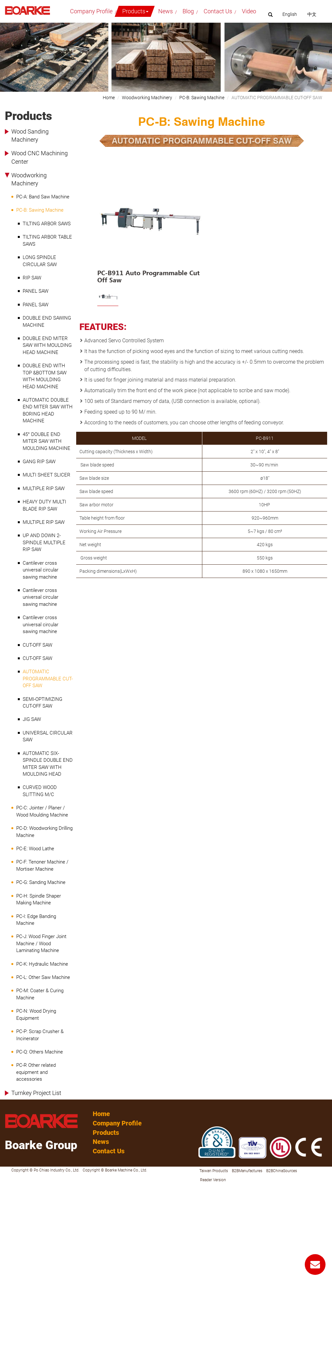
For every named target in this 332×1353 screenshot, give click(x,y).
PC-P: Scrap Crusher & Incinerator (40, 1035)
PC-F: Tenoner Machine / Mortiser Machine (42, 865)
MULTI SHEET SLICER (46, 475)
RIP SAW (32, 278)
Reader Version (213, 1180)
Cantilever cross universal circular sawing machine (40, 570)
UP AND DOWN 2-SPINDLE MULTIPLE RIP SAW (44, 542)
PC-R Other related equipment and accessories (36, 1072)
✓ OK (162, 1349)
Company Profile (91, 11)
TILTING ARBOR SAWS (47, 224)
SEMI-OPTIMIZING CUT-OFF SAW (42, 702)
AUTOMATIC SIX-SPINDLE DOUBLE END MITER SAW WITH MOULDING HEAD (48, 763)
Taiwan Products (213, 1171)
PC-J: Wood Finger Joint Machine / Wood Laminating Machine (41, 943)
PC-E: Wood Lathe (35, 849)
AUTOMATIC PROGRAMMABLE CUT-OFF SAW (48, 678)
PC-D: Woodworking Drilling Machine (44, 831)
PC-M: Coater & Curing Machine (40, 994)
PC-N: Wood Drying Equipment (36, 1014)
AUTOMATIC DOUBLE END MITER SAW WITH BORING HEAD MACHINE (48, 410)
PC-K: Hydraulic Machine (42, 964)
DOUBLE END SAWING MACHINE (47, 321)
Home (109, 97)
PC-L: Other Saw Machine (43, 977)
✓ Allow (8, 1200)
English (289, 14)
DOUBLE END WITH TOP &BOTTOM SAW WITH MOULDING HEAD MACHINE (44, 376)
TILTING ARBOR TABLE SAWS (47, 240)
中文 (311, 14)
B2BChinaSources (281, 1171)
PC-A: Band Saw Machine (42, 197)
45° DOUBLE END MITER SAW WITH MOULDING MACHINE (46, 441)
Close (5, 1187)
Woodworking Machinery (29, 179)
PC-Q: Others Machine (39, 1052)
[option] (149, 226)
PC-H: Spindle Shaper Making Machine (38, 899)
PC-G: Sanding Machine (40, 882)
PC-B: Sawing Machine (40, 210)
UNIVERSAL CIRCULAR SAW (48, 736)
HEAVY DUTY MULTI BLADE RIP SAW (44, 505)
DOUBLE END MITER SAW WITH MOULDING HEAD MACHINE (47, 345)
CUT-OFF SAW (37, 645)
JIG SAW (32, 719)
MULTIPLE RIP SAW (44, 488)
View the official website (51, 1246)
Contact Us (218, 11)
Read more (13, 1246)
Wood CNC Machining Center (39, 157)
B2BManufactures (247, 1171)
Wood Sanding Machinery (30, 135)
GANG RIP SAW (39, 462)
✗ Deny (7, 1207)
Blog (188, 11)
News (165, 11)
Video (249, 11)
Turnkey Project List (36, 1092)
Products (135, 11)
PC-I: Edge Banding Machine (36, 919)
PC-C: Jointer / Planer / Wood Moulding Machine (42, 811)
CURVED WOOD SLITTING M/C (40, 790)
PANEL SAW (35, 291)
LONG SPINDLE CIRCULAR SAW (40, 260)
